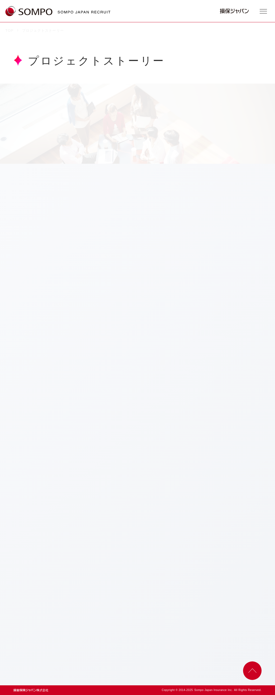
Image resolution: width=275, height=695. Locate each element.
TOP (9, 30)
